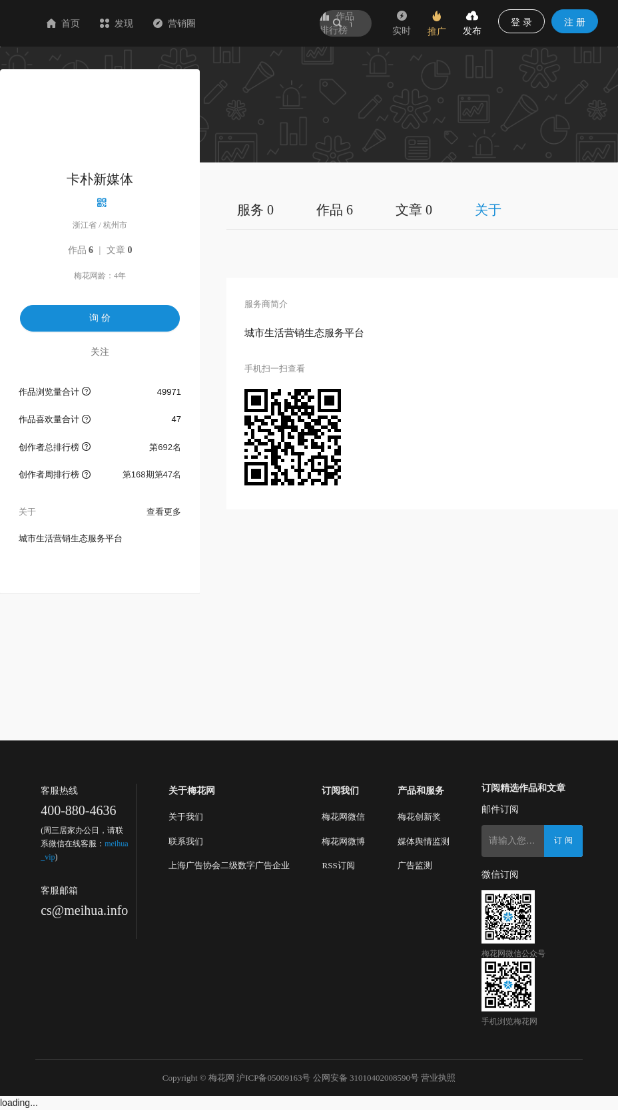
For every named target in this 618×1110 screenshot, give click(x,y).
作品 (81, 250)
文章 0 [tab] (414, 209)
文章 (120, 250)
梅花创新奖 (419, 817)
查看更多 (164, 512)
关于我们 (185, 817)
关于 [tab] (488, 209)
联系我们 (185, 841)
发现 (195, 23)
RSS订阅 (338, 865)
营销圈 (253, 23)
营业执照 (438, 1078)
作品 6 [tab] (334, 209)
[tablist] (422, 209)
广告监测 (415, 865)
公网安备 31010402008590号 (366, 1078)
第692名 (165, 447)
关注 (100, 351)
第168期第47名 (152, 474)
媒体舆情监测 (424, 841)
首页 (142, 23)
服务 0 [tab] (255, 209)
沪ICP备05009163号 (273, 1078)
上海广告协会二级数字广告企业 (229, 865)
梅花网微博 (343, 841)
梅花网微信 (343, 817)
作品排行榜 (337, 23)
